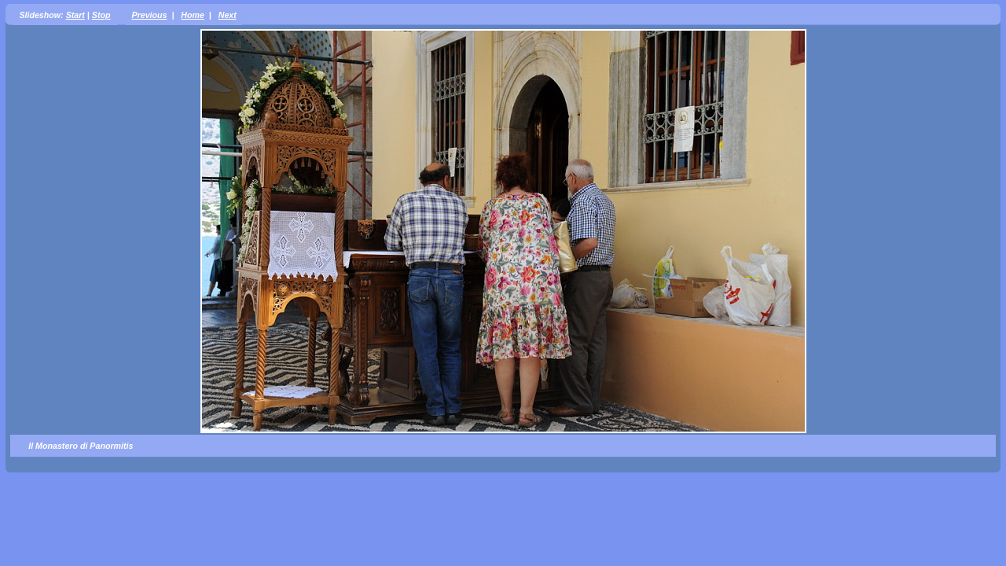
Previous (149, 15)
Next (227, 15)
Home (192, 15)
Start (75, 15)
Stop (101, 15)
